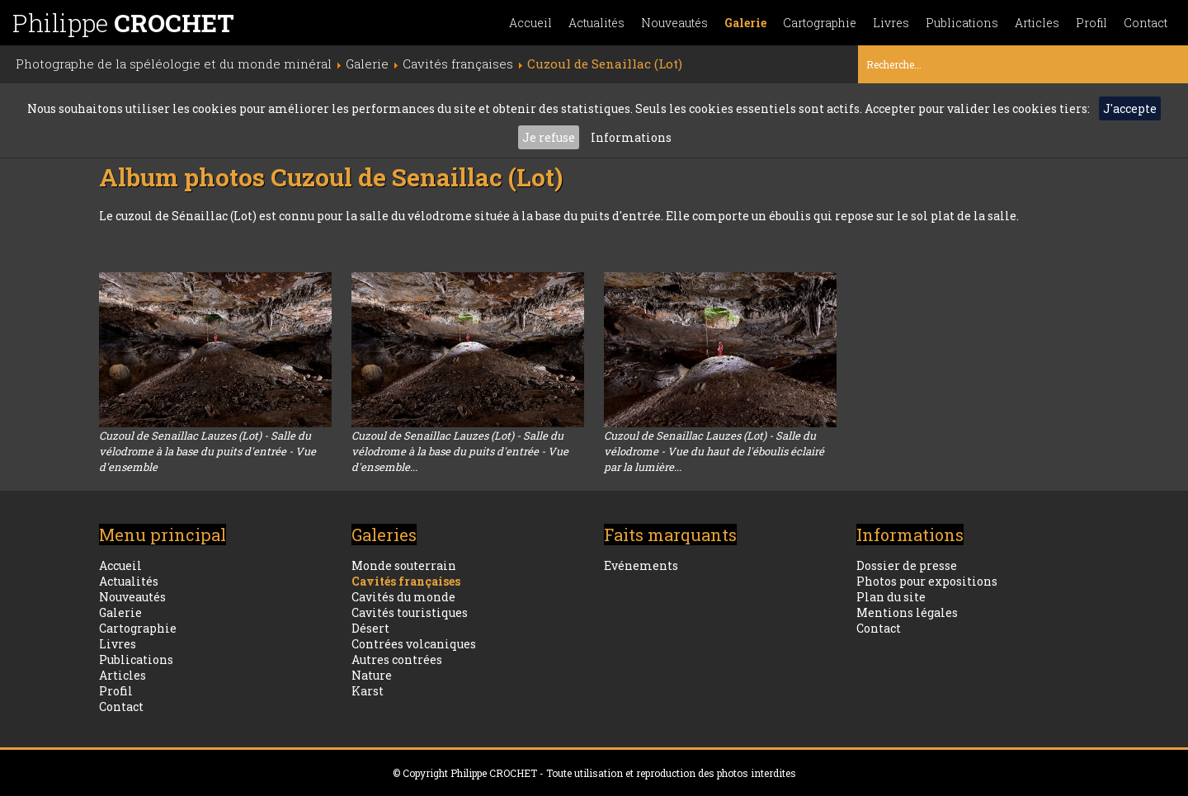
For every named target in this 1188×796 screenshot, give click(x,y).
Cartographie (819, 23)
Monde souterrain (403, 565)
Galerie (745, 23)
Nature (371, 675)
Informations (631, 137)
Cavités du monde (403, 597)
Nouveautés (674, 23)
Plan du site (891, 597)
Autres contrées (396, 659)
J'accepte (1130, 108)
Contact (1145, 23)
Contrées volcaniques (413, 644)
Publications (962, 23)
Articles (1037, 23)
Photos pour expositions (926, 581)
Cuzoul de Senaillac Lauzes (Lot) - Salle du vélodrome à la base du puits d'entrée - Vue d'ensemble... (459, 451)
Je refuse (548, 137)
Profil (1091, 23)
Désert (370, 628)
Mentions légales (907, 612)
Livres (891, 23)
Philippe (123, 23)
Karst (367, 691)
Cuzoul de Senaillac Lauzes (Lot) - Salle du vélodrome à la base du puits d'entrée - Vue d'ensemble (207, 451)
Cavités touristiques (409, 612)
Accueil (530, 23)
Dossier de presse (906, 565)
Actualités (596, 23)
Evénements (641, 565)
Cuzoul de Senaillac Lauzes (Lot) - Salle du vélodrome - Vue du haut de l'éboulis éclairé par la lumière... (714, 451)
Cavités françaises (405, 581)
